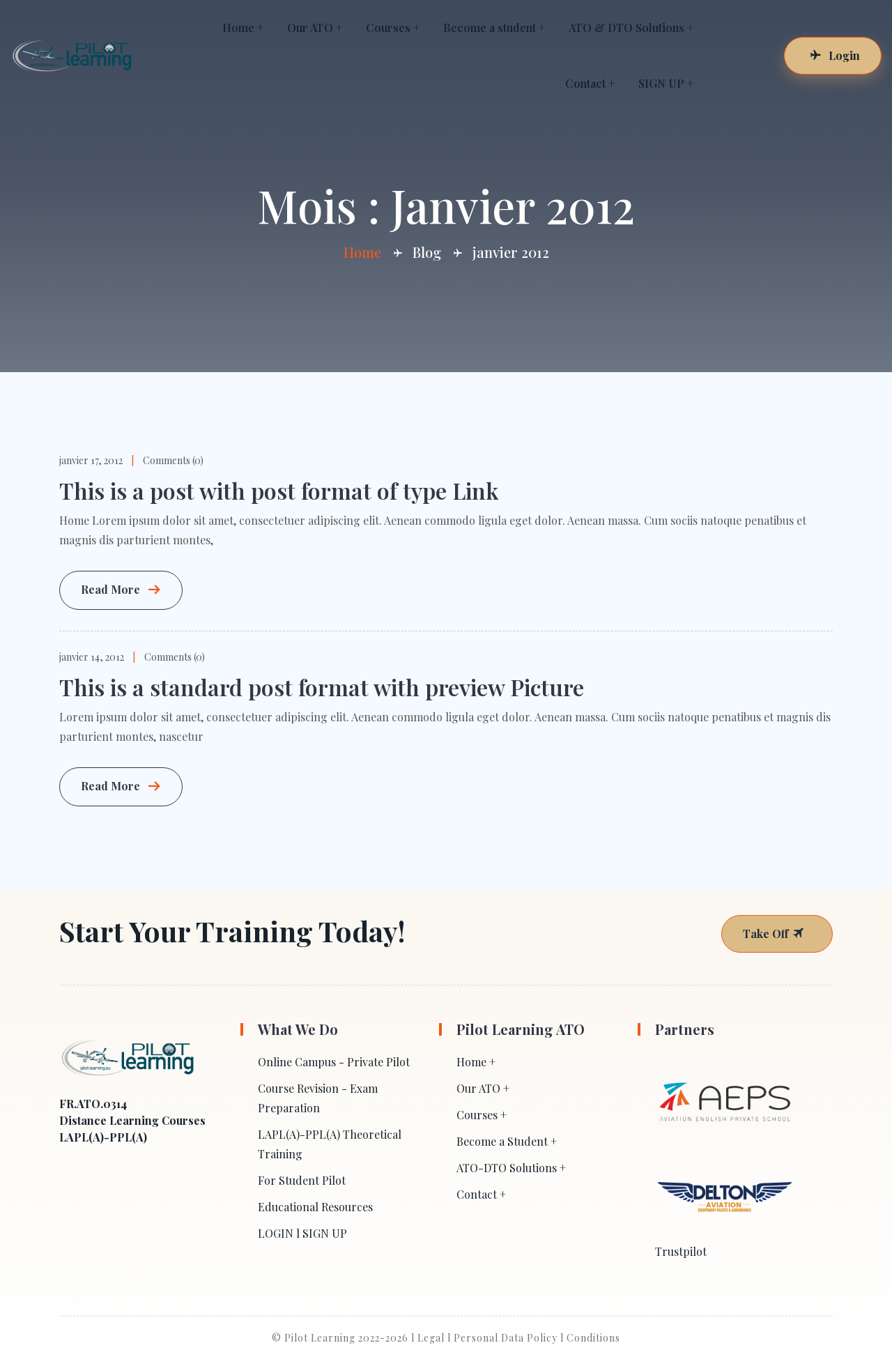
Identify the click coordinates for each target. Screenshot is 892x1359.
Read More (121, 590)
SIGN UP (324, 1233)
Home (362, 252)
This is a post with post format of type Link (278, 490)
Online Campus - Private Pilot (334, 1061)
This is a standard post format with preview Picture (321, 687)
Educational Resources (315, 1206)
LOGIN (275, 1233)
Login (834, 55)
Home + (242, 27)
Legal (431, 1337)
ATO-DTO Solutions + (511, 1167)
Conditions (593, 1337)
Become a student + (494, 27)
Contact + (590, 83)
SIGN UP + (665, 83)
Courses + (393, 27)
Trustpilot (681, 1251)
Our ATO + (314, 27)
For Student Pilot (302, 1180)
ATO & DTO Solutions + (631, 27)
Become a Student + (506, 1141)
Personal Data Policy (506, 1337)
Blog (427, 252)
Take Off (773, 933)
